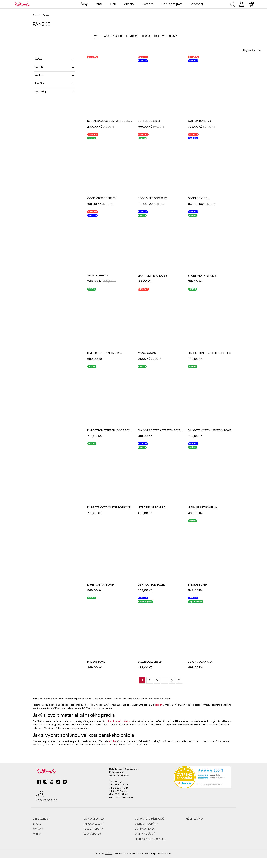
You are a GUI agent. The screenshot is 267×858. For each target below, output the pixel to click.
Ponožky (131, 36)
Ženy (84, 4)
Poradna (147, 4)
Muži (99, 4)
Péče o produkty (93, 828)
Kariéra (37, 834)
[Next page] (172, 680)
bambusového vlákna (119, 721)
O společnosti (41, 818)
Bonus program (172, 4)
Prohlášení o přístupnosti (150, 839)
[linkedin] (64, 783)
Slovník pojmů (92, 834)
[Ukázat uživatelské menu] (241, 4)
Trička (146, 36)
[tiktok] (58, 783)
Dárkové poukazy (165, 36)
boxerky (159, 704)
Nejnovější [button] (252, 50)
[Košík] (251, 4)
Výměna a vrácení (145, 834)
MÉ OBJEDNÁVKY (194, 818)
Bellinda (108, 853)
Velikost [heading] (54, 75)
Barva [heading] (54, 59)
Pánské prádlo (112, 36)
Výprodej (197, 4)
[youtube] (52, 783)
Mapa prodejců (46, 796)
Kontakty (38, 828)
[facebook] (39, 783)
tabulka (112, 741)
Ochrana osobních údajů (149, 818)
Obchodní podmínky (146, 823)
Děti (113, 4)
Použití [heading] (54, 67)
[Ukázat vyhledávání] (232, 4)
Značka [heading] (54, 83)
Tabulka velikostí (93, 823)
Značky (37, 823)
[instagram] (45, 783)
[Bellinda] (22, 4)
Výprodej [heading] (54, 91)
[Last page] (179, 680)
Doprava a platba (144, 828)
